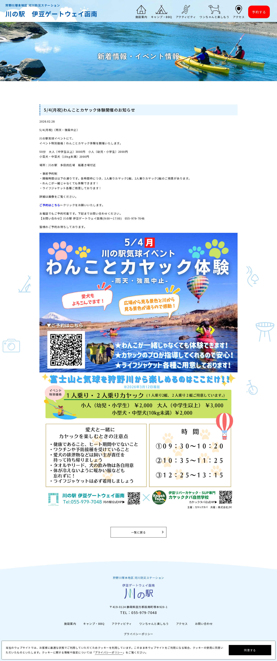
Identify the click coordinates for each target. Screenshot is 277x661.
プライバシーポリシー (138, 634)
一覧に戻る (138, 532)
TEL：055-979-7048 (138, 612)
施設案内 (70, 623)
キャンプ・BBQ (93, 623)
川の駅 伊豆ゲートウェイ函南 (51, 13)
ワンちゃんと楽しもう (154, 623)
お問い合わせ (204, 623)
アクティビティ (122, 623)
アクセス (182, 623)
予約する (259, 12)
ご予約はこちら (49, 205)
